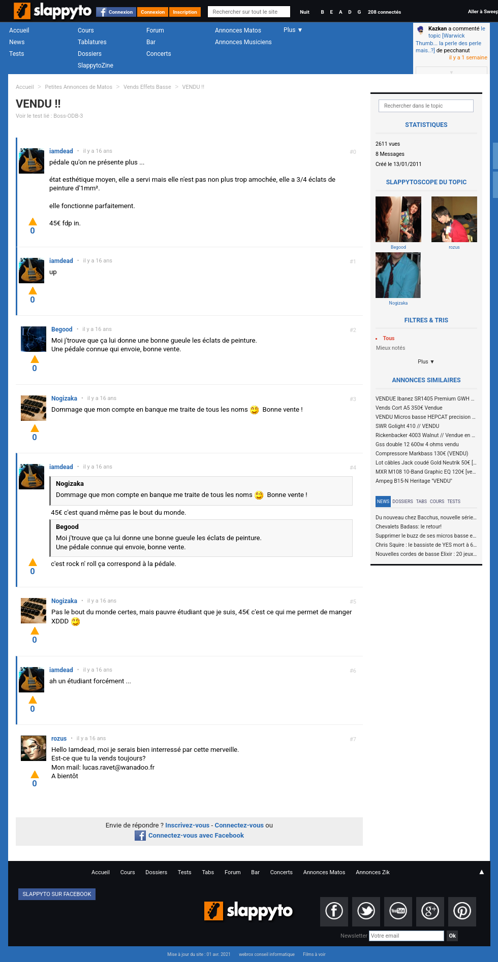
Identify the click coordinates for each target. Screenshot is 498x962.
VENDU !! (193, 87)
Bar (150, 42)
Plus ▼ (426, 361)
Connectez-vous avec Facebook (189, 835)
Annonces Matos (238, 30)
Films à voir (314, 954)
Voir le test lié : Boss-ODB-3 (49, 116)
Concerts (158, 53)
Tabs (421, 501)
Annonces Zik (373, 872)
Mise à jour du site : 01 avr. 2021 (198, 954)
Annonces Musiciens (243, 42)
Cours (86, 30)
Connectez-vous (239, 825)
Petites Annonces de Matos (78, 87)
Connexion (121, 12)
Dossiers (90, 53)
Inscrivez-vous (187, 825)
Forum (155, 30)
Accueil (19, 30)
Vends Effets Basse (147, 87)
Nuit (304, 12)
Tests (16, 53)
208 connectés (384, 12)
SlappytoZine (95, 65)
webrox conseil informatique (267, 954)
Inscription (185, 12)
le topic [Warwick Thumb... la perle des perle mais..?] (450, 39)
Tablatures (92, 42)
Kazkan (437, 28)
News (16, 42)
